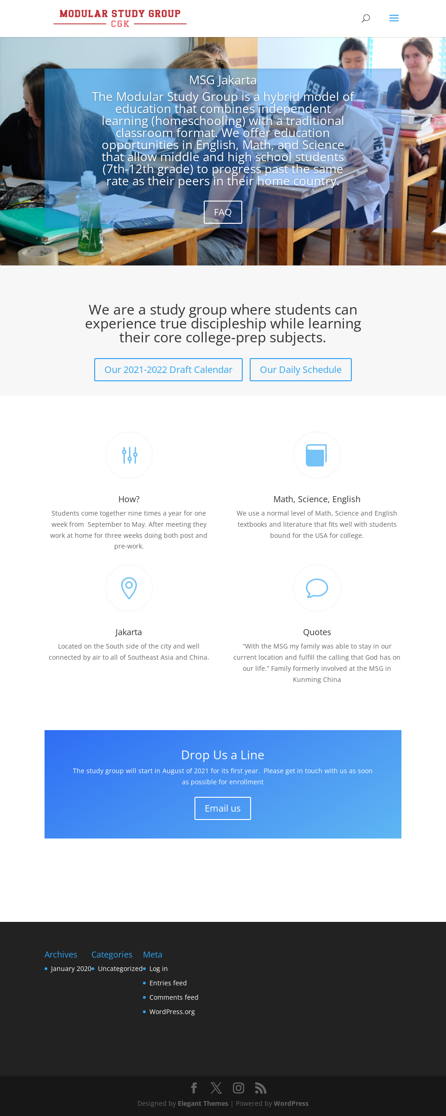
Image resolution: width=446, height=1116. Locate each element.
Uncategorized (120, 968)
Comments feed (174, 997)
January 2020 (71, 968)
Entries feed (168, 982)
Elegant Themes (203, 1103)
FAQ (223, 212)
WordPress (291, 1103)
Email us (223, 808)
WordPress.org (172, 1011)
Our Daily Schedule (301, 369)
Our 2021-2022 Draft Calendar (168, 369)
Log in (158, 968)
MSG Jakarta (223, 79)
